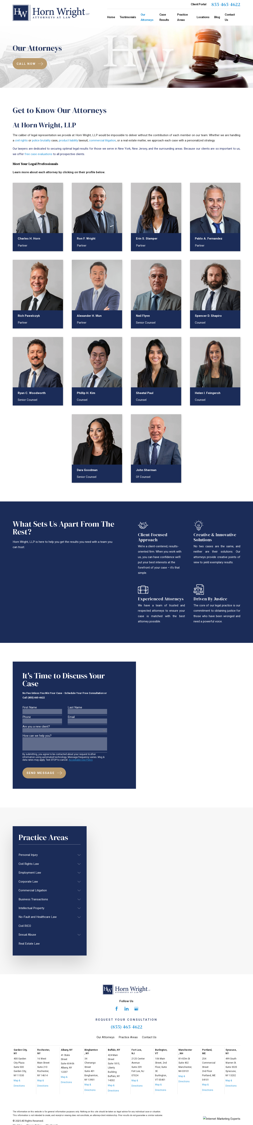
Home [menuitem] (111, 17)
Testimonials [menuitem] (128, 17)
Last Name (75, 709)
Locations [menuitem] (203, 17)
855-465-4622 (225, 4)
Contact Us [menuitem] (230, 17)
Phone (26, 718)
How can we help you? (36, 737)
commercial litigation (102, 140)
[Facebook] (117, 1008)
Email (71, 718)
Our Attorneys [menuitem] (147, 17)
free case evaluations (38, 154)
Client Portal (198, 4)
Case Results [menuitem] (164, 17)
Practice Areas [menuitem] (182, 17)
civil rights (21, 140)
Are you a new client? (36, 728)
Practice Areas (128, 1037)
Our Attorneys (106, 1037)
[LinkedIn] (126, 1008)
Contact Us (149, 1037)
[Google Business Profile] (136, 1008)
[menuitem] (47, 855)
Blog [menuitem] (217, 17)
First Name (29, 709)
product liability (68, 140)
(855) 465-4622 (126, 1026)
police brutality (41, 140)
